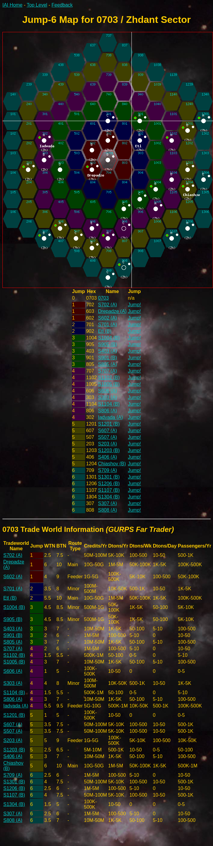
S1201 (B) (109, 423)
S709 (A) (107, 470)
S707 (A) (107, 370)
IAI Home (12, 5)
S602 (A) (107, 317)
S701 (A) (107, 324)
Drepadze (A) (112, 311)
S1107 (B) (109, 490)
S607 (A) (107, 430)
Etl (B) (104, 331)
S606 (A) (107, 390)
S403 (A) (107, 351)
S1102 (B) (109, 377)
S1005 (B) (109, 384)
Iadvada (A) (110, 417)
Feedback (62, 5)
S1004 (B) (109, 337)
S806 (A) (107, 410)
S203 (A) (107, 443)
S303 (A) (107, 397)
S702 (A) (107, 304)
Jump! (134, 304)
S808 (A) (107, 510)
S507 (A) (107, 437)
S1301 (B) (109, 476)
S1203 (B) (109, 450)
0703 (103, 298)
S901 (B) (107, 357)
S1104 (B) (109, 404)
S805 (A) (107, 364)
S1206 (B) (109, 483)
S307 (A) (107, 503)
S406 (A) (107, 457)
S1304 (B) (109, 496)
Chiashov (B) (112, 463)
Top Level (37, 5)
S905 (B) (107, 344)
